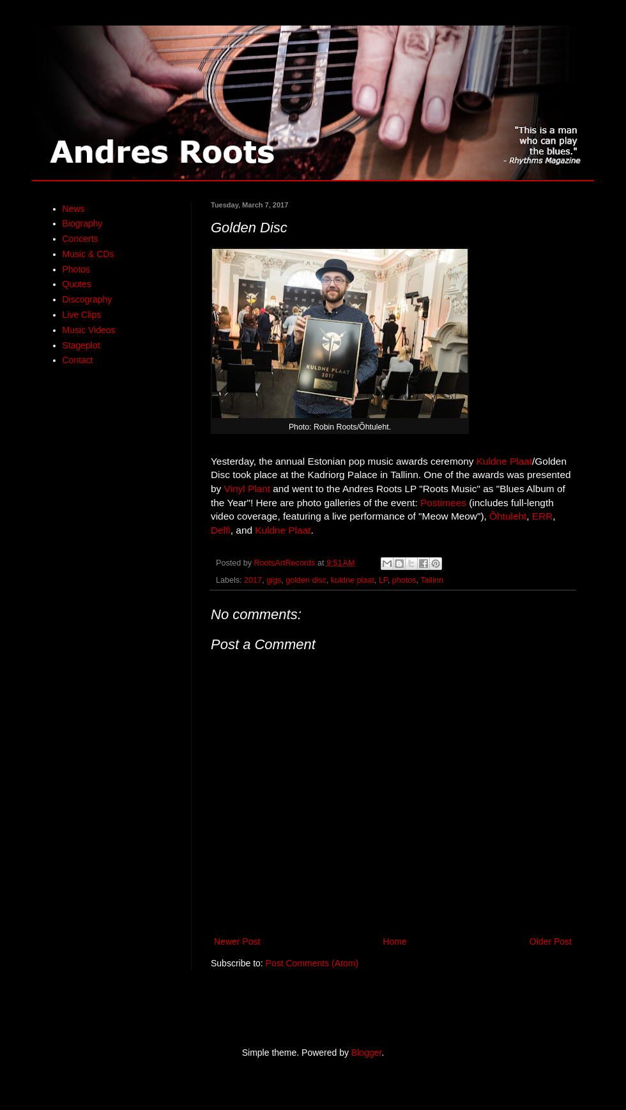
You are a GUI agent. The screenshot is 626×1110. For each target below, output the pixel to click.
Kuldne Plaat (504, 461)
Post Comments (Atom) (312, 963)
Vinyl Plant (247, 488)
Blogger (366, 1052)
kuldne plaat (352, 580)
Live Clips (82, 315)
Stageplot (81, 345)
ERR (542, 516)
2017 (253, 580)
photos (404, 580)
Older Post (551, 941)
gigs (273, 580)
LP (383, 580)
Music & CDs (88, 254)
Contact (78, 360)
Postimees (443, 502)
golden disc (306, 580)
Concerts (80, 239)
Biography (83, 223)
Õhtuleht (507, 516)
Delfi (221, 530)
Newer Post (237, 941)
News (74, 209)
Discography (87, 299)
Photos (77, 269)
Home (394, 941)
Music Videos (89, 330)
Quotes (77, 284)
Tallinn (431, 580)
